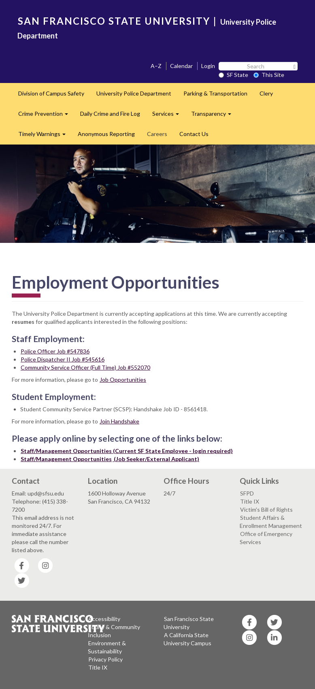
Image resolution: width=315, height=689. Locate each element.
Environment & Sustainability (107, 647)
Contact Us (194, 133)
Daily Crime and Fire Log (110, 113)
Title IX (249, 501)
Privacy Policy (105, 659)
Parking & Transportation (215, 93)
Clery (266, 93)
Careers (157, 133)
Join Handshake (119, 421)
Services (168, 116)
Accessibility (104, 618)
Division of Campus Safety (51, 93)
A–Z (156, 65)
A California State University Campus (187, 639)
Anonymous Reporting (106, 133)
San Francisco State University (189, 622)
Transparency (214, 116)
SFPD (247, 493)
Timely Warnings (45, 136)
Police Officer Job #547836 (55, 351)
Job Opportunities (123, 379)
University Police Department (133, 93)
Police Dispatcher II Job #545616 (62, 359)
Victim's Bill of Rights (266, 509)
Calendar (181, 65)
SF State (233, 74)
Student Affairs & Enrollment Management (271, 521)
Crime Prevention (46, 116)
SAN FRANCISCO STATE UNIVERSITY (114, 21)
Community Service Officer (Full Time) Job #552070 (85, 367)
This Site (268, 74)
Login (208, 65)
